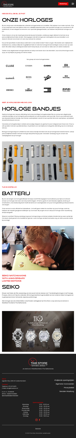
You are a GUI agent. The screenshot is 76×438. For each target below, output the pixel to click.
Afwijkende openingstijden (64, 380)
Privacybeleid (69, 388)
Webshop (63, 4)
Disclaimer (38, 428)
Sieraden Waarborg (66, 391)
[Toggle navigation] (72, 4)
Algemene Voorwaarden (65, 384)
